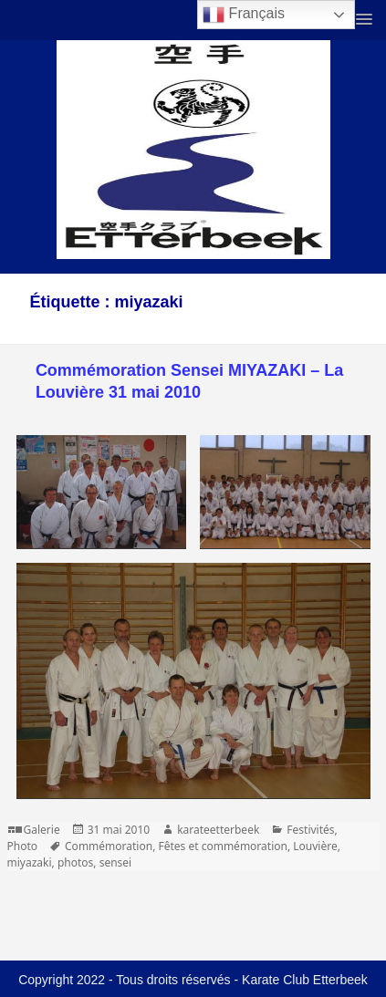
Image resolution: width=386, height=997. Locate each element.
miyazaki (29, 862)
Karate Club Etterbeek (305, 979)
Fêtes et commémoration (222, 846)
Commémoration (108, 846)
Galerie (42, 829)
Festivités (310, 829)
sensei (115, 862)
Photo (22, 846)
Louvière (315, 846)
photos (75, 862)
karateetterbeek (218, 829)
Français (244, 15)
